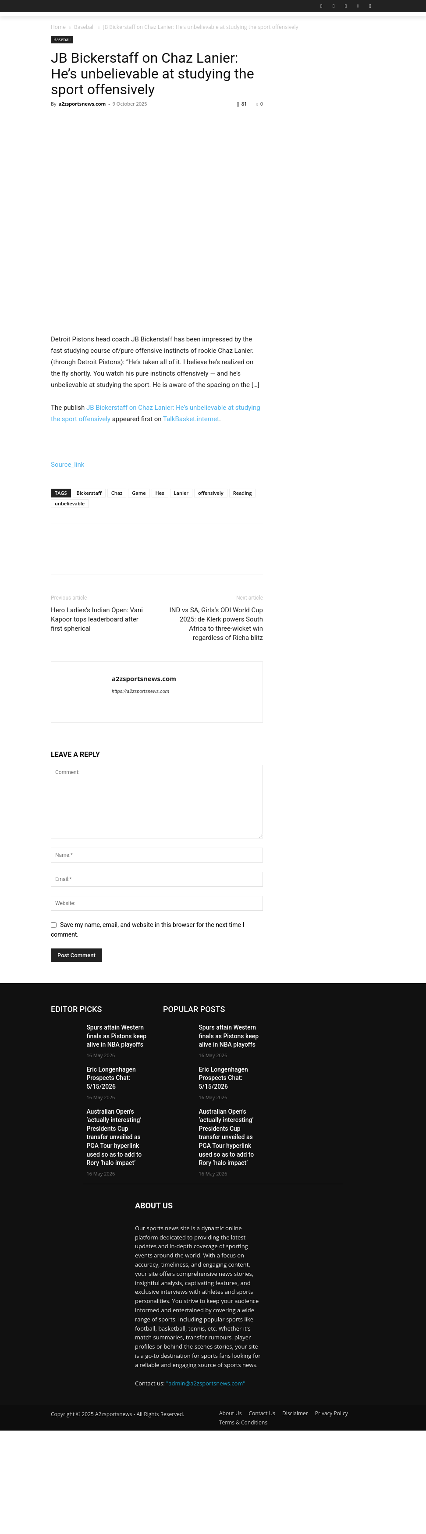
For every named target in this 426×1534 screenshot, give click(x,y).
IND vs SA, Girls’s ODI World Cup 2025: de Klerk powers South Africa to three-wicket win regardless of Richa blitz (216, 765)
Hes (160, 634)
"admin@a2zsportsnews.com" (205, 1486)
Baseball (84, 27)
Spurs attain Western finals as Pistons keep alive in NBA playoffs (117, 1175)
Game (139, 634)
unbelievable (70, 645)
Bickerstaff (89, 634)
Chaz (117, 634)
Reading (242, 634)
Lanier (181, 634)
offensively (211, 634)
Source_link (67, 606)
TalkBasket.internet (191, 561)
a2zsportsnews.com (82, 103)
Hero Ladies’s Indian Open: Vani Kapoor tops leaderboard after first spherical (97, 761)
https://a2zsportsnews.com (140, 833)
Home (58, 27)
